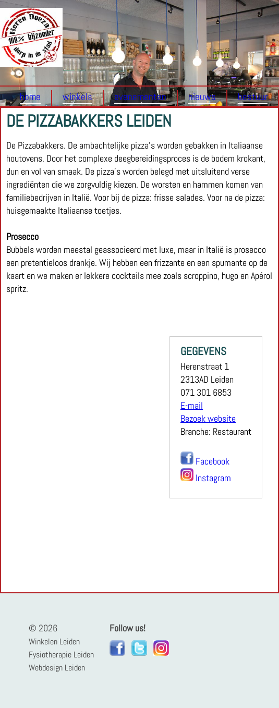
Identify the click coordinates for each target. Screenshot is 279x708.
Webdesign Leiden (57, 667)
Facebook (212, 461)
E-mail (191, 405)
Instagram (213, 478)
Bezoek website (208, 418)
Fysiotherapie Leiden (61, 654)
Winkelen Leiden (54, 641)
